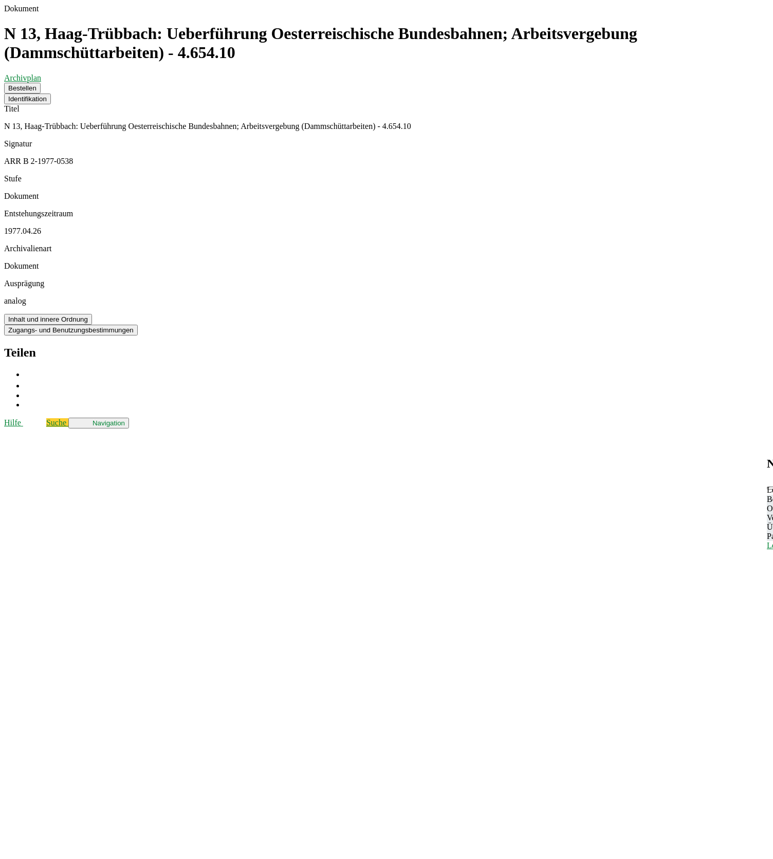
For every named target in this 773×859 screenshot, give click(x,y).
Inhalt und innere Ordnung (48, 319)
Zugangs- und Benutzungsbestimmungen (71, 330)
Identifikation (27, 99)
